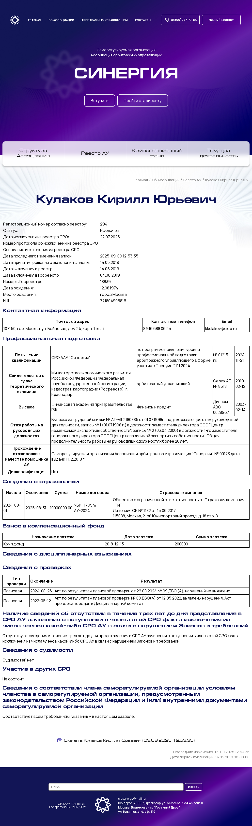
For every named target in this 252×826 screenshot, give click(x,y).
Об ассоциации (61, 20)
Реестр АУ (95, 154)
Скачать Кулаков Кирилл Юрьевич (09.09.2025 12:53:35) (126, 740)
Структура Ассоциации (33, 153)
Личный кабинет (221, 20)
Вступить (100, 100)
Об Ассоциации (165, 179)
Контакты (143, 20)
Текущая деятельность (219, 153)
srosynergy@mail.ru (132, 798)
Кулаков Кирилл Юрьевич (226, 179)
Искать (193, 787)
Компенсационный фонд (157, 153)
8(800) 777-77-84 (180, 19)
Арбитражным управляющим (104, 20)
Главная (34, 20)
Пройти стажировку (142, 100)
